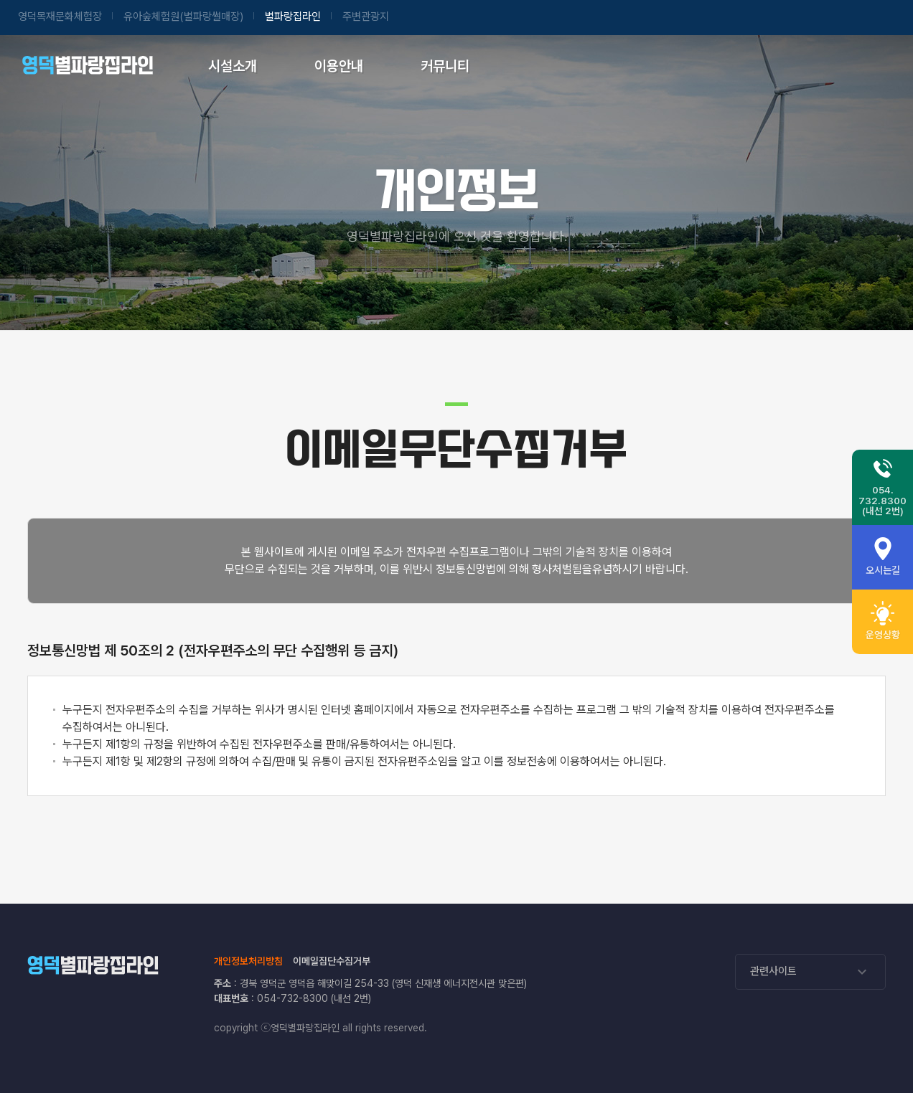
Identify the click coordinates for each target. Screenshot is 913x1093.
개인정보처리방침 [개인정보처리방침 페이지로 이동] (248, 961)
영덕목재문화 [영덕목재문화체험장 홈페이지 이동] (60, 16)
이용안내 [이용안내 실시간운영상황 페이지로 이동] (338, 66)
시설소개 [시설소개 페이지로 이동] (232, 66)
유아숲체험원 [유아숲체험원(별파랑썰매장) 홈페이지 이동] (183, 16)
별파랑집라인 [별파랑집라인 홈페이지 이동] (293, 16)
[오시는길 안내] (882, 557)
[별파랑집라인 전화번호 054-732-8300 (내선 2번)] (882, 487)
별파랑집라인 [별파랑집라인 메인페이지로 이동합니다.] (87, 64)
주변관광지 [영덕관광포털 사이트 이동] (365, 16)
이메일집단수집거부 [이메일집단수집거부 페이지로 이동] (331, 961)
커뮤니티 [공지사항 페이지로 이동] (445, 66)
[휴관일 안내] (882, 622)
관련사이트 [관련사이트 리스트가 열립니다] (810, 971)
